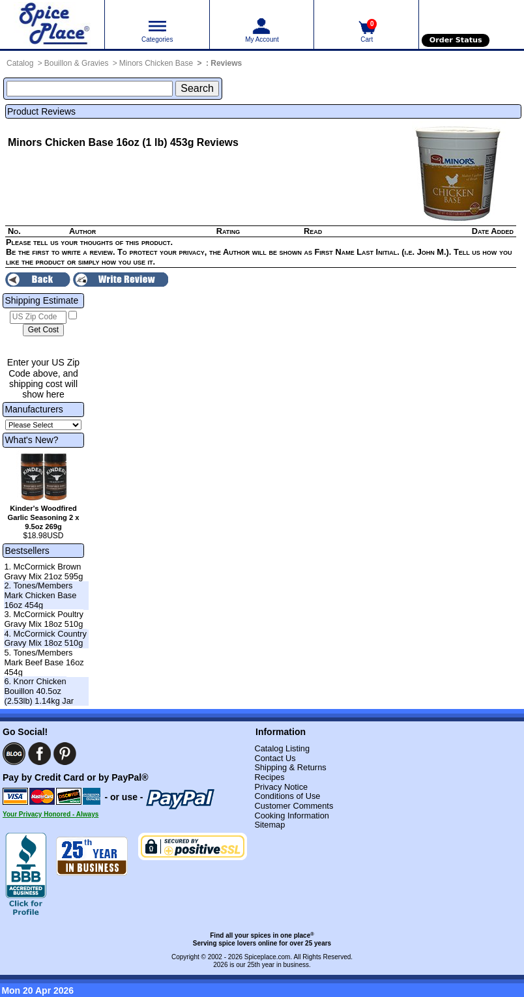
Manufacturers (34, 409)
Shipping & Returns (290, 767)
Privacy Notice (281, 787)
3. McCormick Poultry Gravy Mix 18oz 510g (43, 619)
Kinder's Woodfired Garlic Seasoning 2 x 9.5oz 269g (43, 517)
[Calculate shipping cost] (43, 330)
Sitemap (269, 825)
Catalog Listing (282, 748)
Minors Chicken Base (156, 63)
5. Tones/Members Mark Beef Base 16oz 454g (43, 662)
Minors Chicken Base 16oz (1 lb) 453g (101, 142)
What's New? (31, 440)
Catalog (20, 63)
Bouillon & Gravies (76, 63)
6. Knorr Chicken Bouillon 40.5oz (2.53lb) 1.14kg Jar (39, 690)
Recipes (269, 777)
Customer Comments (293, 806)
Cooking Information (291, 815)
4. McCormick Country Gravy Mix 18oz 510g (45, 638)
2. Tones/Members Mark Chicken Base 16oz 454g (40, 595)
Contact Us (274, 758)
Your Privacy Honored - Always (50, 814)
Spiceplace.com (267, 957)
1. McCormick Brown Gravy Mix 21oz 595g (43, 571)
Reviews (226, 63)
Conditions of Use (287, 796)
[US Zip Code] (38, 317)
